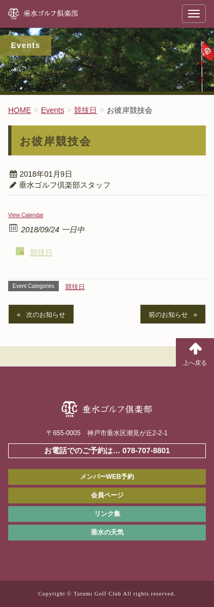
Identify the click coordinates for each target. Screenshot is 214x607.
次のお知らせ (45, 314)
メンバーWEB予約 (107, 476)
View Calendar (26, 215)
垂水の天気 (107, 532)
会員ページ (107, 495)
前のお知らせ (168, 314)
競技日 (41, 252)
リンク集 (107, 514)
